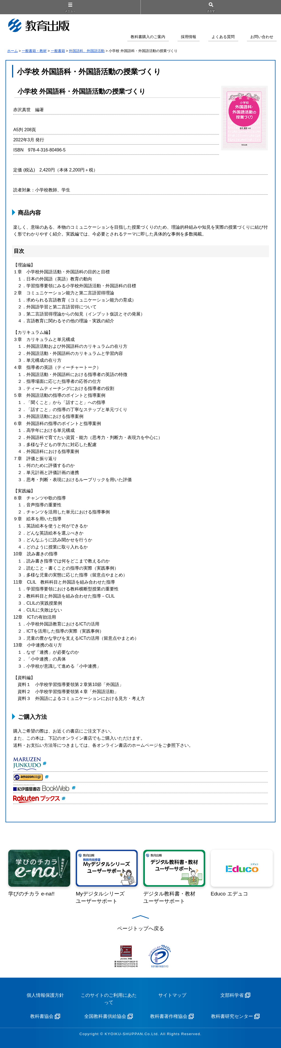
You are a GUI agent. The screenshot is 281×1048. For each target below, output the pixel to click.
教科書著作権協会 (168, 1016)
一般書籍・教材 (34, 51)
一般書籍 (58, 51)
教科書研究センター (232, 1016)
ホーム (12, 51)
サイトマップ (172, 995)
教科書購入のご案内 (148, 37)
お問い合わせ (261, 37)
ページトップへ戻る (140, 928)
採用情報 (188, 37)
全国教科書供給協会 (105, 1016)
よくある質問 (223, 37)
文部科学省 (232, 995)
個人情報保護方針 (45, 995)
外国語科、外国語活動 (87, 51)
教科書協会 (42, 1016)
